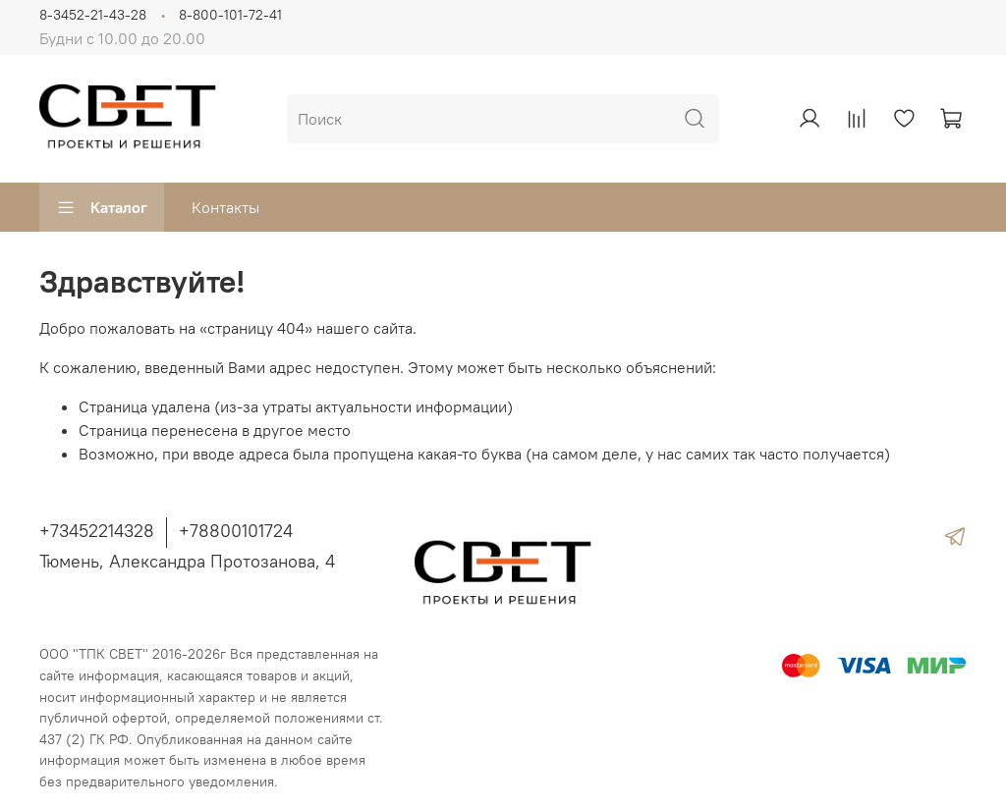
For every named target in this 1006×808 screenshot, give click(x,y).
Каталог (101, 207)
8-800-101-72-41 (230, 15)
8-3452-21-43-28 (92, 15)
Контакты (225, 207)
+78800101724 (236, 530)
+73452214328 (96, 530)
